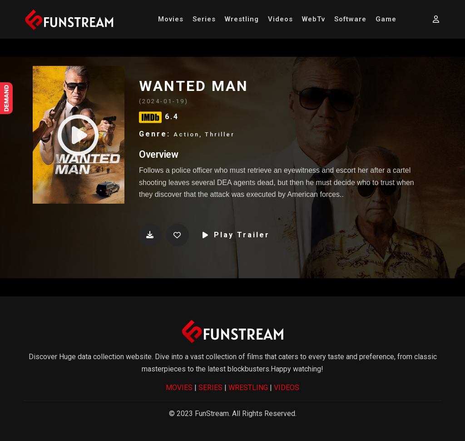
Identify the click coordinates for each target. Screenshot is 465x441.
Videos (280, 19)
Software (350, 19)
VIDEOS (286, 387)
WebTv (313, 19)
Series (204, 19)
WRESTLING (248, 387)
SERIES (210, 387)
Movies (170, 19)
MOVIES (179, 387)
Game (386, 19)
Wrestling (242, 19)
